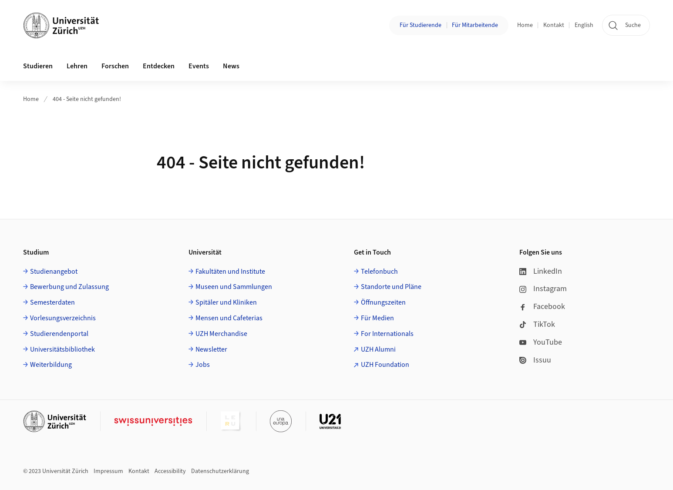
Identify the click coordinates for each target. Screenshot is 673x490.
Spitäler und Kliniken (226, 302)
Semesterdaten (52, 302)
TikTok (537, 324)
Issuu (535, 360)
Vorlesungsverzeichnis (63, 318)
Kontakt (553, 25)
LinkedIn (540, 271)
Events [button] (198, 66)
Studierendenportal (59, 334)
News (231, 66)
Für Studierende (420, 25)
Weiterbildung (51, 364)
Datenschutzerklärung (220, 471)
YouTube (540, 342)
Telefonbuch (379, 271)
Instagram (543, 288)
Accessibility (170, 471)
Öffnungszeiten (383, 302)
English (584, 25)
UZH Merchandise (221, 334)
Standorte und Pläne (391, 287)
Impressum (108, 471)
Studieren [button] (38, 66)
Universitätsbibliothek (62, 349)
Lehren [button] (77, 66)
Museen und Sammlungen (233, 287)
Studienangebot (53, 271)
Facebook (542, 306)
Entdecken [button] (159, 66)
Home (525, 25)
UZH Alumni (378, 349)
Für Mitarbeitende (475, 25)
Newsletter (211, 349)
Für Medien (377, 318)
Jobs (202, 364)
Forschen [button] (115, 66)
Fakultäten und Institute (230, 271)
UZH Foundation (385, 364)
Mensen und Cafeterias (228, 318)
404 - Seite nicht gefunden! (87, 99)
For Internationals (387, 334)
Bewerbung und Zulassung (69, 287)
